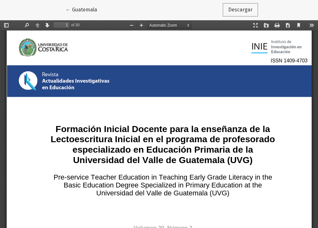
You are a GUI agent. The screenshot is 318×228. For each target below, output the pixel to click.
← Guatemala (84, 9)
